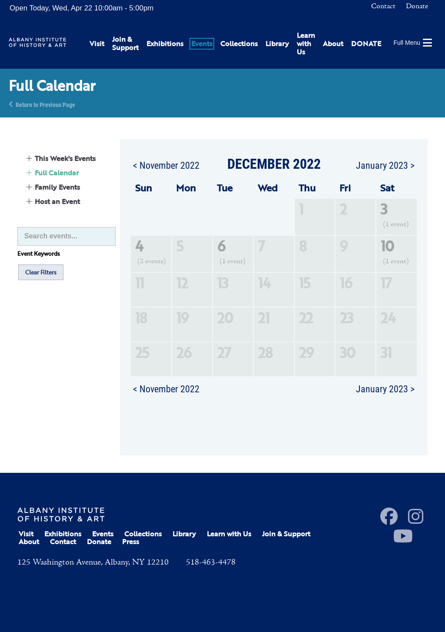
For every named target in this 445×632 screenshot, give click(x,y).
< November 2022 (166, 164)
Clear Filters (40, 272)
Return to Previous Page (45, 104)
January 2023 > (385, 164)
